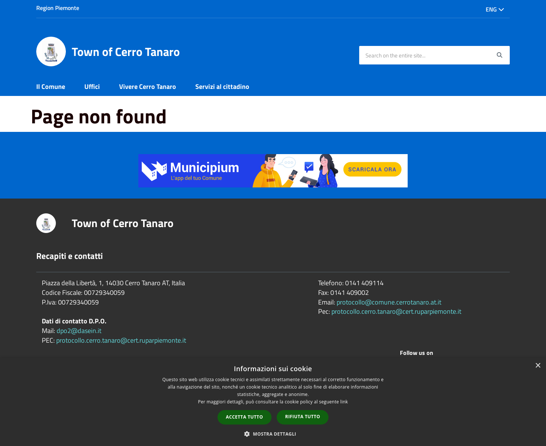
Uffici (92, 86)
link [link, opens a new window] (344, 402)
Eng (495, 9)
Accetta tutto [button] (244, 417)
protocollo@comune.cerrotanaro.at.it (389, 302)
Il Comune (50, 86)
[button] (273, 433)
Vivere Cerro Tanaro (147, 86)
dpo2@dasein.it (79, 331)
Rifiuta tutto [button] (302, 416)
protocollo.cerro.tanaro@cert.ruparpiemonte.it (121, 340)
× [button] (537, 366)
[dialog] (273, 402)
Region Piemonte (57, 7)
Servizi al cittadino (222, 86)
